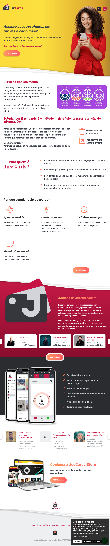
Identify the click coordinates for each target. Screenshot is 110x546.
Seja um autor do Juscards (70, 525)
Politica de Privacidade (81, 537)
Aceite (77, 541)
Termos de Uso (36, 525)
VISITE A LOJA (12, 53)
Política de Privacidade (51, 525)
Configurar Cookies (92, 541)
